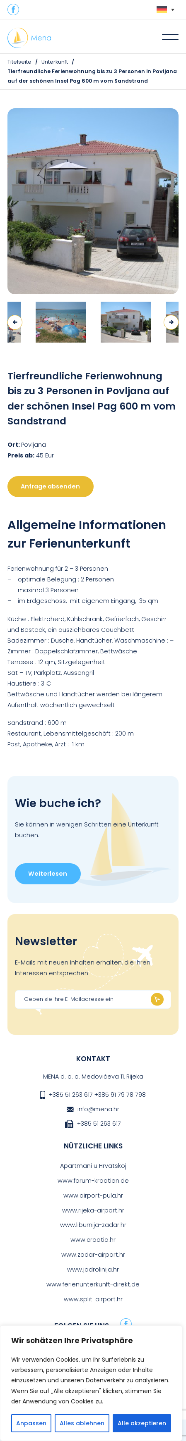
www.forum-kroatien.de (93, 1181)
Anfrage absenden (50, 486)
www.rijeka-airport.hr (93, 1210)
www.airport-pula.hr (93, 1195)
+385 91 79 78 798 (120, 1095)
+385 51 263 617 (71, 1095)
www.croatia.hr (93, 1240)
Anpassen (31, 1423)
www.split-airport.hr (93, 1299)
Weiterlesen (47, 873)
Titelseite (19, 61)
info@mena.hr (98, 1109)
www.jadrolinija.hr (93, 1269)
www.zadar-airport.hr (93, 1254)
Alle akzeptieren (142, 1423)
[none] (165, 9)
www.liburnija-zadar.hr (93, 1225)
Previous (14, 322)
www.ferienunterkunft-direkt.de (93, 1284)
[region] (91, 1383)
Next (171, 322)
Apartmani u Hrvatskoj (93, 1166)
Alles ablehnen (82, 1423)
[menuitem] (165, 9)
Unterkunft (54, 61)
